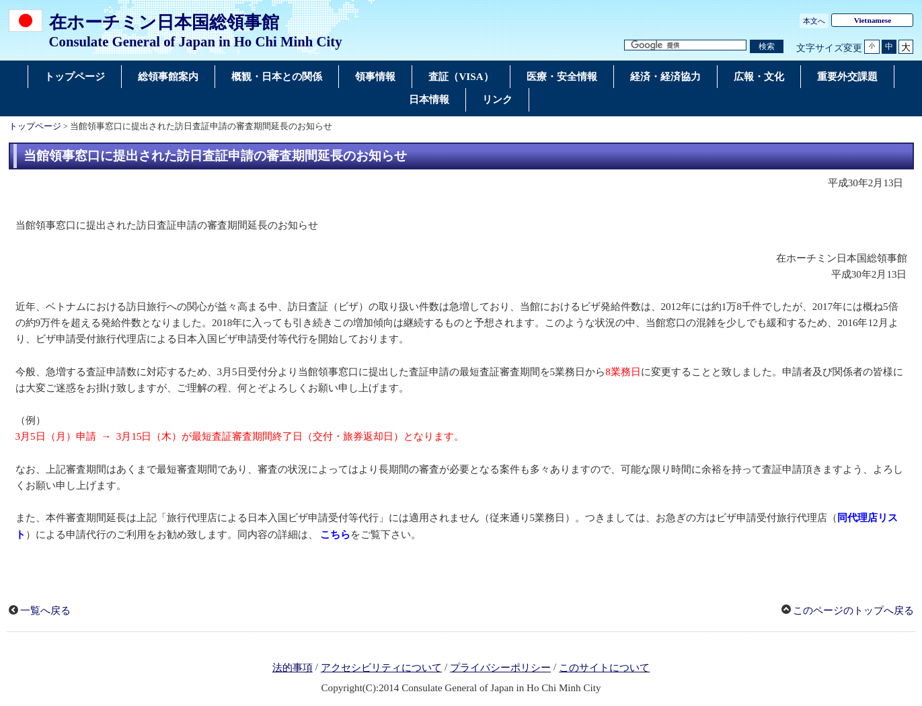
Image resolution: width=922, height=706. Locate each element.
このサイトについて (604, 667)
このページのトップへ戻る (853, 610)
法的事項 (292, 667)
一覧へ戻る (45, 610)
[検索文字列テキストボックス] (685, 45)
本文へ (814, 21)
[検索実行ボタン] (766, 47)
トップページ (35, 126)
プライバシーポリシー (500, 667)
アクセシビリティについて (381, 667)
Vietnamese (873, 20)
